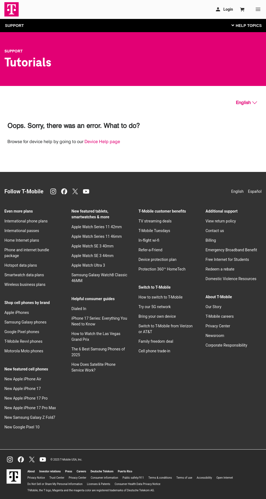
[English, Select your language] (246, 102)
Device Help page (102, 141)
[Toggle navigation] (245, 25)
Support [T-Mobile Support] (13, 51)
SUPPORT (14, 25)
